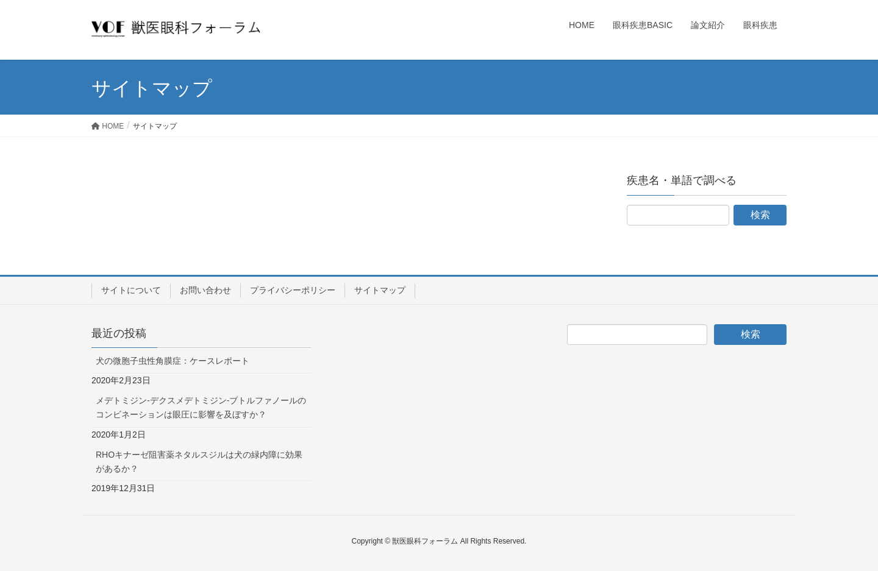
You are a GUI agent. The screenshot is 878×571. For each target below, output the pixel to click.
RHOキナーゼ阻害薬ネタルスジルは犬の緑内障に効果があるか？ (199, 461)
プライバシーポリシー (292, 290)
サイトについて (131, 290)
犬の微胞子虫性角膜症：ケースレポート (172, 361)
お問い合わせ (205, 290)
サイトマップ (379, 290)
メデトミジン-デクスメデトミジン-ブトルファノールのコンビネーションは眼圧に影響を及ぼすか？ (201, 407)
